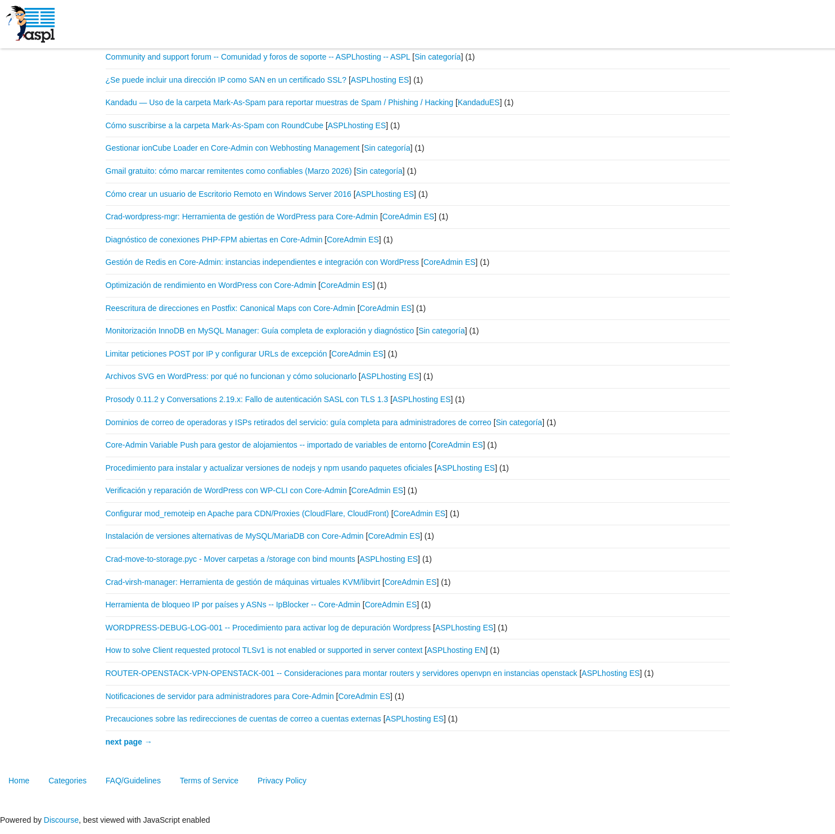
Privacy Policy (282, 780)
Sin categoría (437, 56)
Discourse (61, 819)
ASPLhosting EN (456, 650)
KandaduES (479, 102)
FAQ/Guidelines (133, 780)
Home (18, 780)
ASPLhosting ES (380, 79)
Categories (67, 780)
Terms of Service (209, 780)
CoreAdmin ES (408, 216)
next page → (129, 741)
